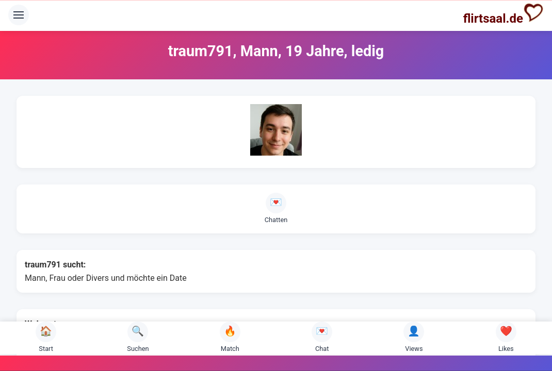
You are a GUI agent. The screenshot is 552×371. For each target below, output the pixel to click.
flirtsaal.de (503, 14)
